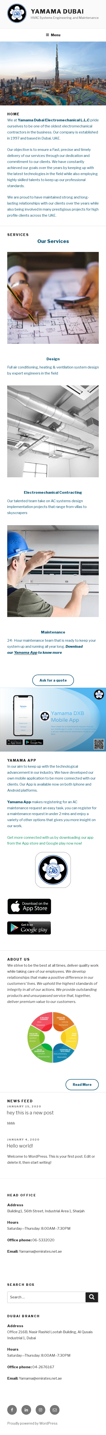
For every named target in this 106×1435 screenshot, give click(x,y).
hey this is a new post (30, 1113)
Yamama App (25, 652)
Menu (53, 35)
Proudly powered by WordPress (32, 1423)
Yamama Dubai (57, 11)
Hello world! (20, 1146)
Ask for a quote (53, 680)
